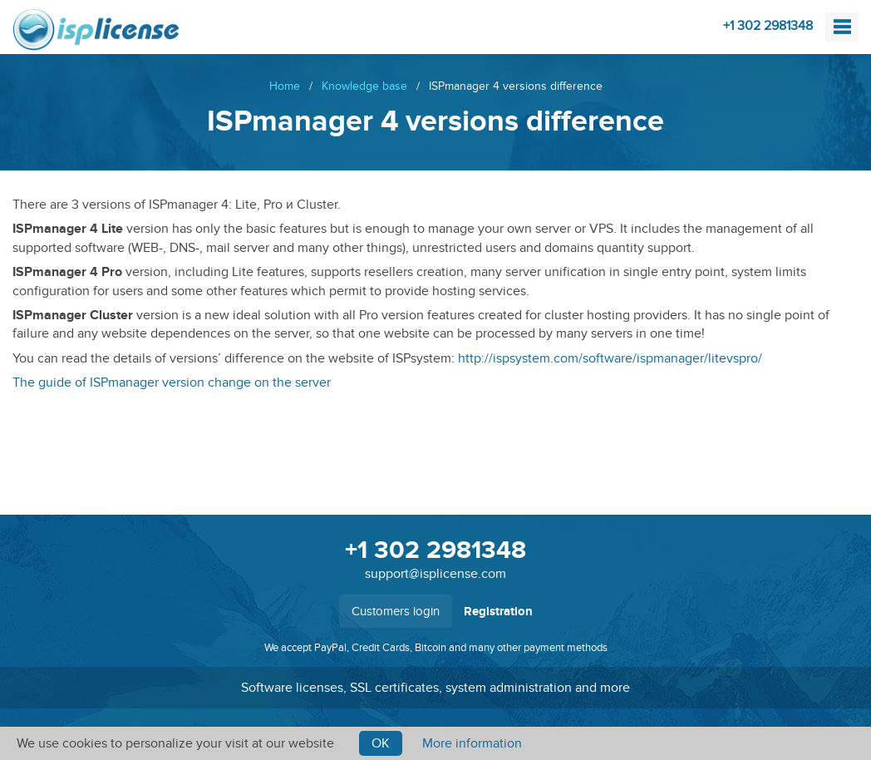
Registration (498, 611)
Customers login (396, 611)
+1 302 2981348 (768, 25)
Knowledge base (364, 86)
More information (472, 743)
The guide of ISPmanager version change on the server (171, 382)
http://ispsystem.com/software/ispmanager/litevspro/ (610, 358)
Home (284, 86)
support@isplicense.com (435, 573)
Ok (381, 743)
